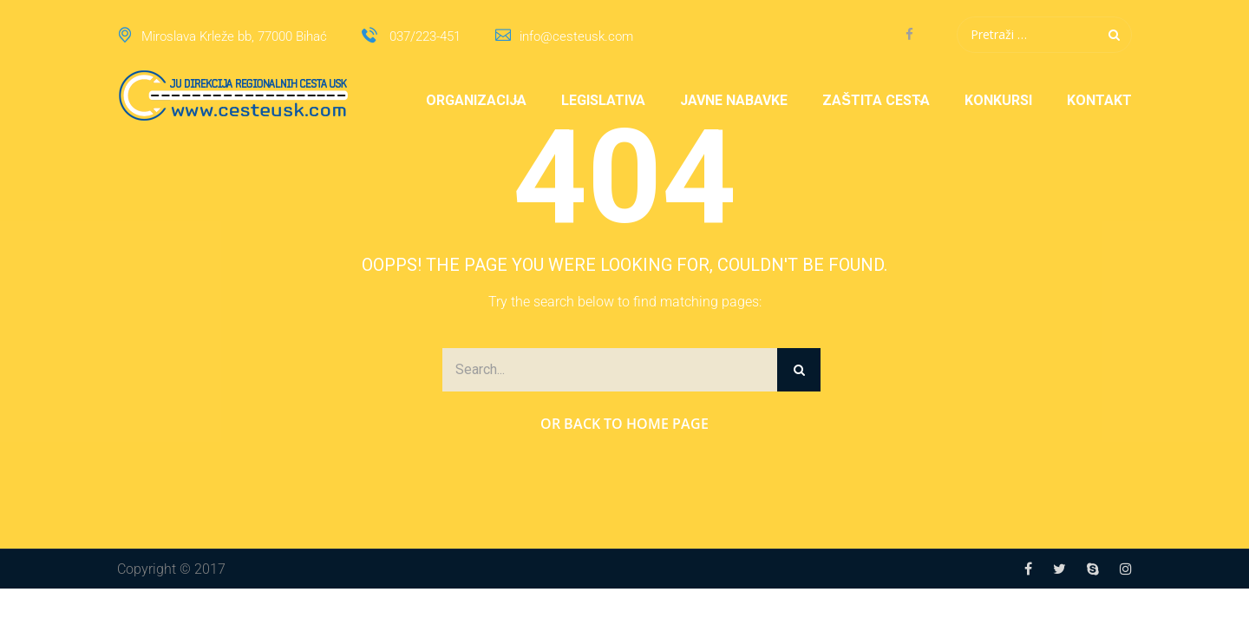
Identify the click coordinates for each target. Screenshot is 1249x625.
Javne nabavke (734, 100)
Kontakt (1099, 100)
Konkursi (998, 100)
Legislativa (603, 100)
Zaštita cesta (876, 100)
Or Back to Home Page (624, 423)
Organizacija (476, 100)
